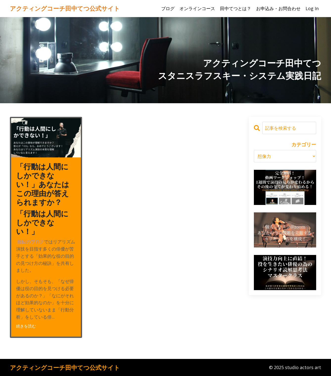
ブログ (168, 8)
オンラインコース (197, 8)
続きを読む (26, 326)
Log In (312, 8)
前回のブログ (30, 242)
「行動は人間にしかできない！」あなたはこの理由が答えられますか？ (42, 184)
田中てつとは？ (235, 8)
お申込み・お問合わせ (278, 8)
